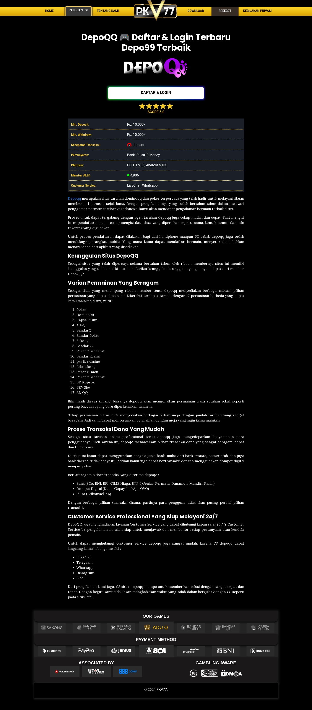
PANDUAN (76, 10)
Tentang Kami (108, 11)
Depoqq (74, 198)
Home (49, 11)
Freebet (225, 11)
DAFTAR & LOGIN (156, 92)
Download (195, 11)
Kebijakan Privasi (257, 11)
